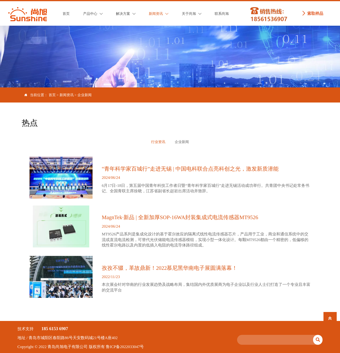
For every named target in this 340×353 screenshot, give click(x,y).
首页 (52, 95)
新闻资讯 (67, 95)
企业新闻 (84, 95)
